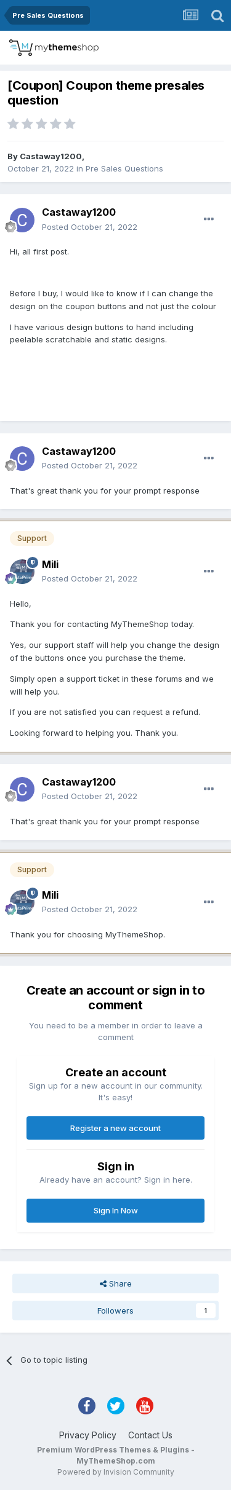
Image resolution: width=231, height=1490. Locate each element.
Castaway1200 (51, 156)
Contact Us (150, 1435)
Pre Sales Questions (124, 168)
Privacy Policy (87, 1435)
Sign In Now (116, 1210)
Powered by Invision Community (115, 1471)
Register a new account (115, 1128)
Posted (89, 227)
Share (116, 1283)
